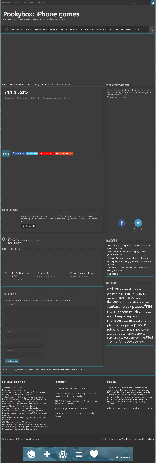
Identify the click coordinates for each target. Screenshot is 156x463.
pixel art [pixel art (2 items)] (148, 321)
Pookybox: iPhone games (41, 14)
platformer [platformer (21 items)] (115, 325)
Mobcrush (40, 3)
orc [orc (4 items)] (130, 321)
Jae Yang (10, 98)
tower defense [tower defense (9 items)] (130, 337)
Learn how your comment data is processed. (61, 370)
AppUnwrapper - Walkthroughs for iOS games (24, 392)
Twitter (16, 3)
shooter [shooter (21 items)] (121, 333)
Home (6, 29)
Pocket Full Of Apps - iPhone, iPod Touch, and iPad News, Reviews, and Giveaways (24, 400)
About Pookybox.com (35, 29)
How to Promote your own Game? (88, 29)
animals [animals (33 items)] (113, 294)
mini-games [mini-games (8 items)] (130, 316)
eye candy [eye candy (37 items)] (141, 302)
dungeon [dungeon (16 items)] (113, 301)
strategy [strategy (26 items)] (113, 337)
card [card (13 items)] (122, 298)
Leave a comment (53, 98)
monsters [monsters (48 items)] (115, 320)
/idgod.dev (60, 389)
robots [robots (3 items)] (123, 330)
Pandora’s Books (77, 389)
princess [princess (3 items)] (129, 325)
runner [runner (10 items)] (145, 329)
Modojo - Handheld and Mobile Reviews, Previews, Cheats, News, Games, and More (22, 409)
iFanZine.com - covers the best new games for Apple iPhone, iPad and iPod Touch (24, 405)
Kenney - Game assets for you (17, 394)
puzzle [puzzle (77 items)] (140, 325)
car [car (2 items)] (116, 298)
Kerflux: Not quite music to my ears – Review (23, 240)
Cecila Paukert (61, 413)
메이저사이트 (61, 401)
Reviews (16, 29)
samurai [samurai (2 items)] (110, 334)
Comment (10, 304)
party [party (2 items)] (135, 321)
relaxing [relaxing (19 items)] (113, 329)
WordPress (127, 439)
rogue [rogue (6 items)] (130, 329)
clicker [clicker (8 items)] (129, 297)
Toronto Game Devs (12, 388)
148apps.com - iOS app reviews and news (22, 397)
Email (8, 341)
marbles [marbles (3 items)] (147, 312)
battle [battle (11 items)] (139, 294)
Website (8, 350)
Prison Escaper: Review (83, 273)
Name (8, 331)
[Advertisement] (78, 59)
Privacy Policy (113, 408)
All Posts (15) (113, 274)
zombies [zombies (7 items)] (140, 341)
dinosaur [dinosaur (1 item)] (136, 298)
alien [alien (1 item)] (139, 290)
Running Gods (45, 273)
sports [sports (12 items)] (141, 333)
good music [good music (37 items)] (129, 312)
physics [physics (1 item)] (141, 321)
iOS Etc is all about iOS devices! (17, 422)
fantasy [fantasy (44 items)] (114, 306)
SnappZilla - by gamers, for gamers (19, 429)
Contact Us (146, 408)
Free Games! (57, 29)
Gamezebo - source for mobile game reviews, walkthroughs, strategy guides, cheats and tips (25, 425)
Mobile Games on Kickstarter (124, 29)
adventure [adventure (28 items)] (128, 289)
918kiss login (61, 408)
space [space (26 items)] (132, 334)
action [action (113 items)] (113, 289)
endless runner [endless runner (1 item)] (126, 302)
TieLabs (150, 439)
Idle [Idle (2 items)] (140, 312)
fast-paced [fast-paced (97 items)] (132, 306)
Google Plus (28, 3)
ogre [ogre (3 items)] (126, 321)
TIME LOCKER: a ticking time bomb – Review (127, 258)
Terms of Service (131, 408)
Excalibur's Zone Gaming (13, 390)
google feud (61, 393)
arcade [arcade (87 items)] (127, 293)
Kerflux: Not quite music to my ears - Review (31, 84)
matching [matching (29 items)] (114, 316)
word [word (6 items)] (131, 341)
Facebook (6, 3)
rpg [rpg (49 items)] (137, 329)
